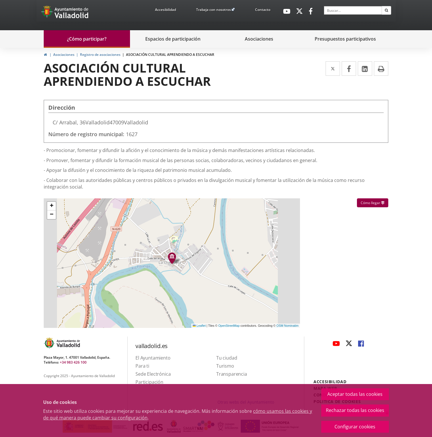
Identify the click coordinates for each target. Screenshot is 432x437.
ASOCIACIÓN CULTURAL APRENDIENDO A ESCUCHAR (170, 54)
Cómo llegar (374, 202)
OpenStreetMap (229, 325)
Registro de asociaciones (100, 54)
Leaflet (199, 325)
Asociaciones (63, 54)
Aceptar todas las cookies (355, 394)
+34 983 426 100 (73, 362)
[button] (51, 206)
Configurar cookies (354, 426)
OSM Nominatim (287, 325)
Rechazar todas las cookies (355, 410)
